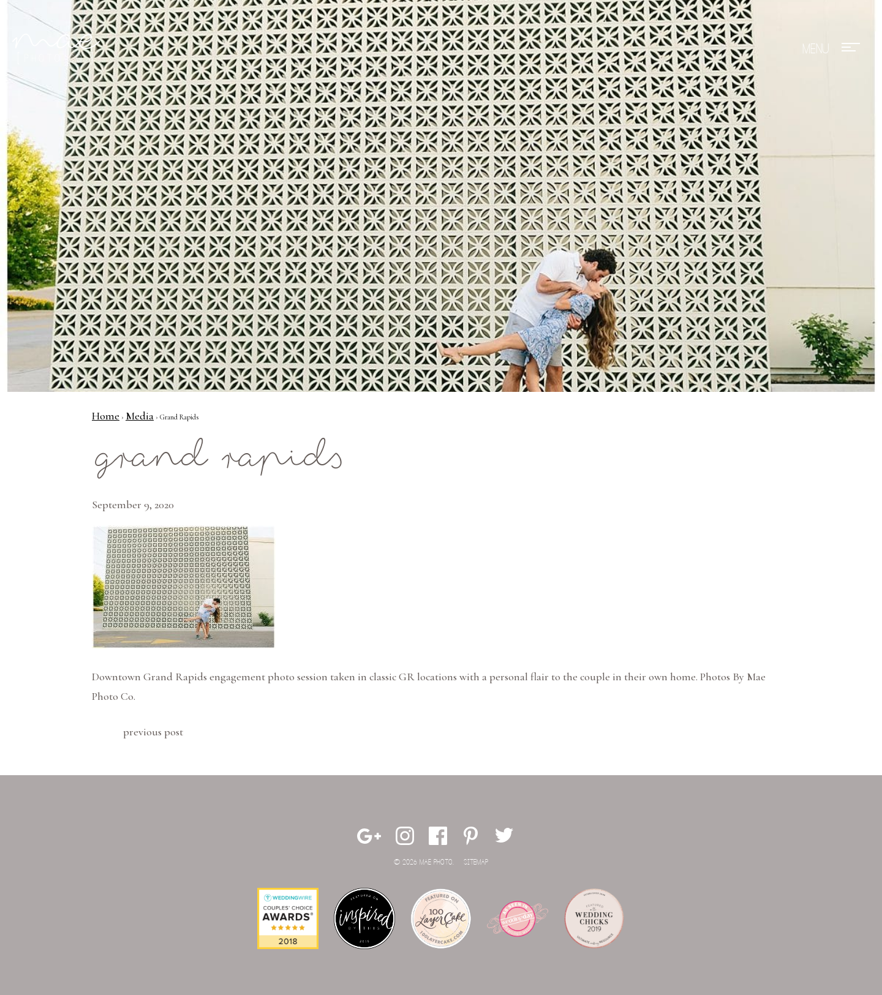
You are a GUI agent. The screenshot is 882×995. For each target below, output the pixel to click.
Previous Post (153, 731)
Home (105, 415)
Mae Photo (58, 49)
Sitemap (476, 862)
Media (140, 415)
